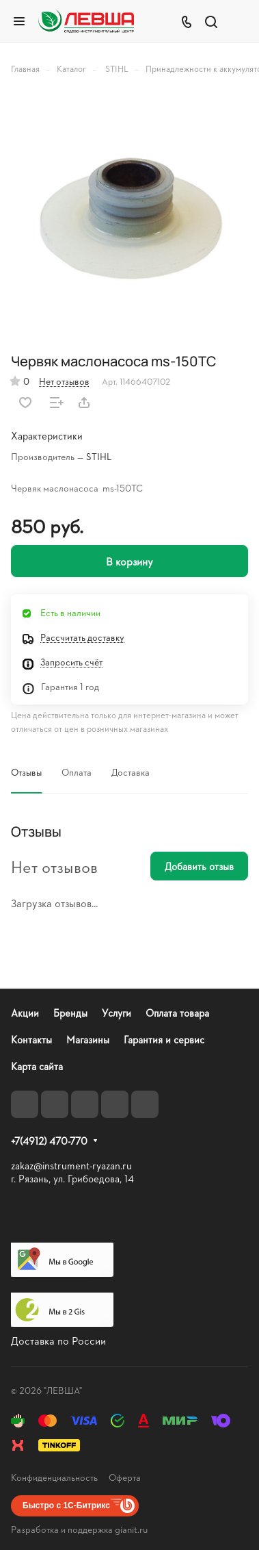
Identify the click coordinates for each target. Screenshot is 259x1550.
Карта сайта (37, 1066)
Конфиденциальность (54, 1477)
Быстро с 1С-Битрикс (66, 1505)
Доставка (130, 771)
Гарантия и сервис (164, 1039)
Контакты (31, 1039)
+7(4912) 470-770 (49, 1141)
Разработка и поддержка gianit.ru (79, 1529)
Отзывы (26, 771)
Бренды (70, 1013)
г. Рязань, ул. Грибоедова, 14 (72, 1178)
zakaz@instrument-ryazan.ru (71, 1165)
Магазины (87, 1039)
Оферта (125, 1477)
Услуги (116, 1013)
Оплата (77, 771)
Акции (25, 1013)
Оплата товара (177, 1013)
